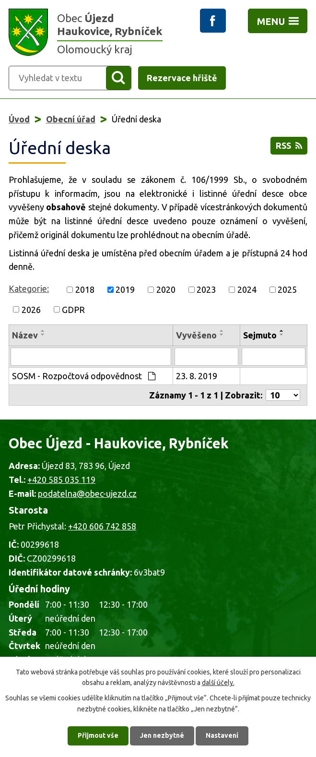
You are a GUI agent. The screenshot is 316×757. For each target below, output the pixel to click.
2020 (166, 289)
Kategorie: (29, 288)
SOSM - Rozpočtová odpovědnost (83, 376)
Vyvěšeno (196, 335)
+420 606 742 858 (102, 526)
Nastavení (222, 735)
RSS (289, 145)
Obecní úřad (70, 119)
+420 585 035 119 (61, 479)
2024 (247, 289)
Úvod (19, 119)
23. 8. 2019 (196, 376)
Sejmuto (260, 335)
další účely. (218, 682)
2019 (125, 289)
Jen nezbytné (162, 735)
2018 (84, 289)
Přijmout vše (98, 735)
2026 (31, 309)
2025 (287, 289)
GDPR (73, 309)
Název (25, 335)
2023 (206, 289)
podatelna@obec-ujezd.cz (87, 493)
